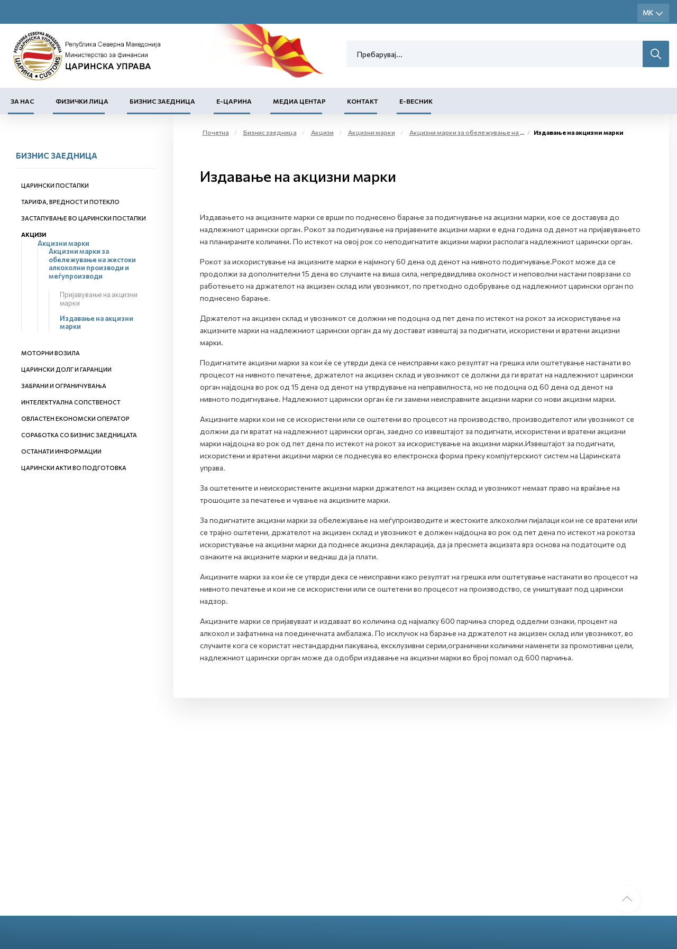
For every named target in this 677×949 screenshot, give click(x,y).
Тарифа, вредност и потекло (70, 201)
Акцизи (33, 234)
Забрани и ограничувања (63, 385)
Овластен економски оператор (75, 418)
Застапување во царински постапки (83, 218)
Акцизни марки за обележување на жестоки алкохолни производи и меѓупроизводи (92, 263)
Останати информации (61, 451)
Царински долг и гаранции (66, 369)
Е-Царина (234, 101)
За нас (22, 101)
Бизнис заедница (162, 101)
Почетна (216, 132)
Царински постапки (55, 185)
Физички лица (82, 101)
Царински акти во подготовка (73, 467)
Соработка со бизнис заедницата (79, 434)
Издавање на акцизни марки (96, 322)
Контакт (362, 101)
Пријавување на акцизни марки (99, 298)
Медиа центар (299, 101)
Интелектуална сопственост (71, 402)
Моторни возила (50, 352)
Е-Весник (416, 101)
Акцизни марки (63, 243)
